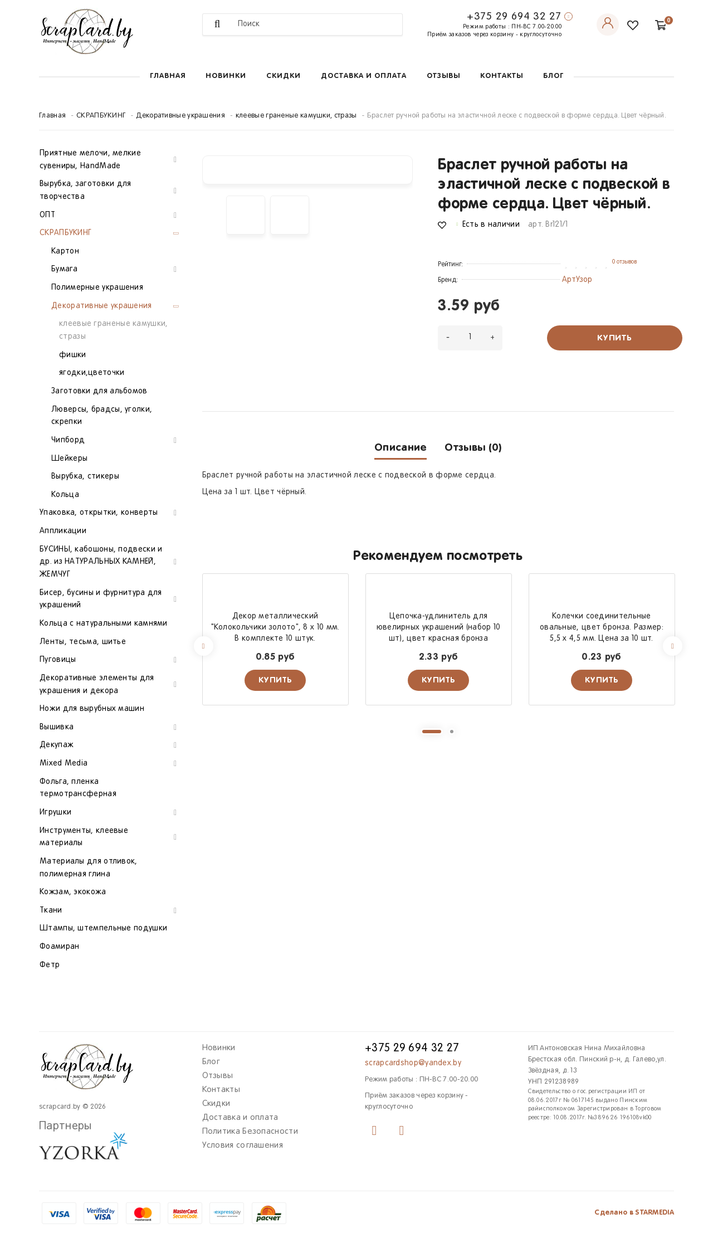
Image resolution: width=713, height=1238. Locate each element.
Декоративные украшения (180, 116)
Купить (614, 338)
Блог (553, 76)
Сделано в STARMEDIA (634, 1212)
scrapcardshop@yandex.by (413, 1063)
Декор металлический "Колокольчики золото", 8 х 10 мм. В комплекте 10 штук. (275, 627)
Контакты (501, 76)
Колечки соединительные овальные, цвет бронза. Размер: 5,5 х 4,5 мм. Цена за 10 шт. (601, 627)
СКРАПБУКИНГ (100, 116)
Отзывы (443, 76)
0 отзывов (624, 262)
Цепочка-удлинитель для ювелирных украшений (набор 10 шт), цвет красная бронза (439, 627)
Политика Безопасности (250, 1131)
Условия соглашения (242, 1145)
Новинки (226, 76)
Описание (400, 447)
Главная (167, 76)
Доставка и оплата (364, 76)
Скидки (283, 76)
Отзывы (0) (473, 447)
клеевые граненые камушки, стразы (296, 116)
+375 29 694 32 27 (514, 17)
